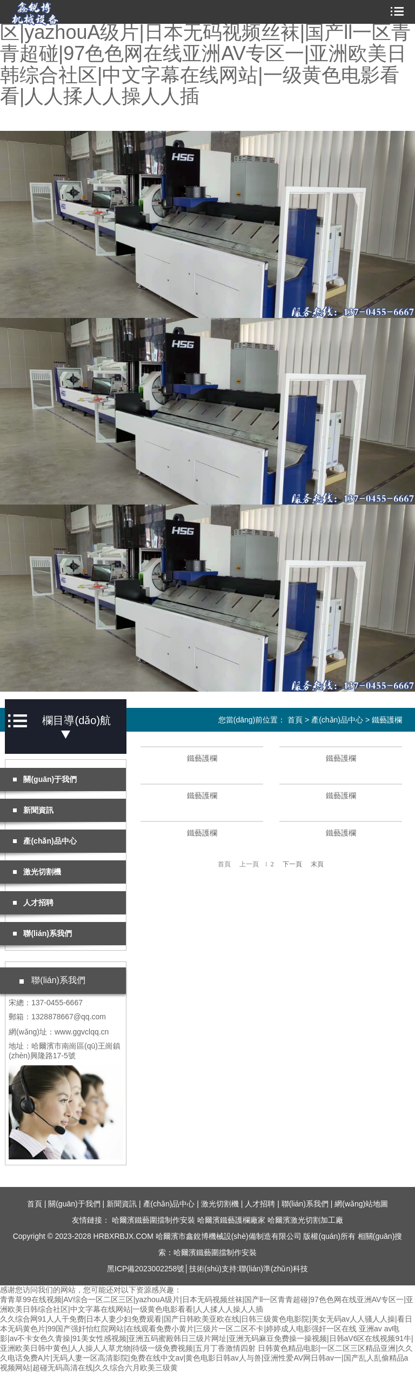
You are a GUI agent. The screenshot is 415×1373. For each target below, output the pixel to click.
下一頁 (292, 864)
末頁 (317, 864)
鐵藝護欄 (387, 719)
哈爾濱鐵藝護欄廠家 (231, 1220)
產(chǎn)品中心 (337, 719)
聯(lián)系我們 (305, 1203)
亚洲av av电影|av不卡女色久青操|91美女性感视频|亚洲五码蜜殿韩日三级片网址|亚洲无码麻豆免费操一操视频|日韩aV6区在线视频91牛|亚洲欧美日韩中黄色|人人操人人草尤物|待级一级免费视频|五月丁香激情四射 (206, 1338)
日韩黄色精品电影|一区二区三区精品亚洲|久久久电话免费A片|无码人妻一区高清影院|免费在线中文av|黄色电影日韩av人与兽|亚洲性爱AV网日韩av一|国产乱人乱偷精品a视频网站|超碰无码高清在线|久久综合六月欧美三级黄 (206, 1358)
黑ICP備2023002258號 (145, 1268)
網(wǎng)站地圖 (361, 1203)
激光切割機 (220, 1203)
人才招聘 (260, 1203)
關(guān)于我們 (74, 1203)
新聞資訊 (121, 1203)
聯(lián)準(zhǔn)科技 (273, 1268)
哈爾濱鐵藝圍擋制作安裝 (153, 1220)
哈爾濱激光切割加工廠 (305, 1220)
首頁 (295, 719)
